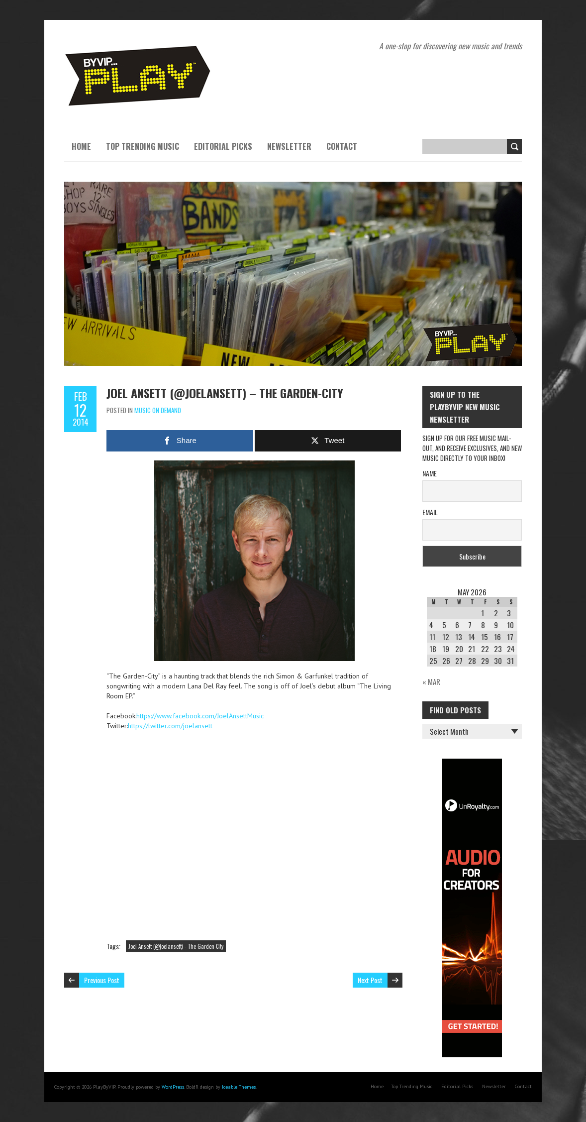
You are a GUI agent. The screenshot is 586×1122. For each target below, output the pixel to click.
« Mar (431, 681)
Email (430, 512)
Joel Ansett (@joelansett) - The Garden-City (175, 946)
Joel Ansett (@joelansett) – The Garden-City (224, 393)
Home (81, 146)
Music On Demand (157, 410)
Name (429, 473)
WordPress (173, 1087)
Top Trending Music (142, 146)
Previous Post (101, 980)
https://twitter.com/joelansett (170, 725)
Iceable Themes (239, 1087)
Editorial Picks (223, 146)
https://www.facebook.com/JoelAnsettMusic (200, 715)
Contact (341, 146)
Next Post (370, 980)
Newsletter (289, 146)
